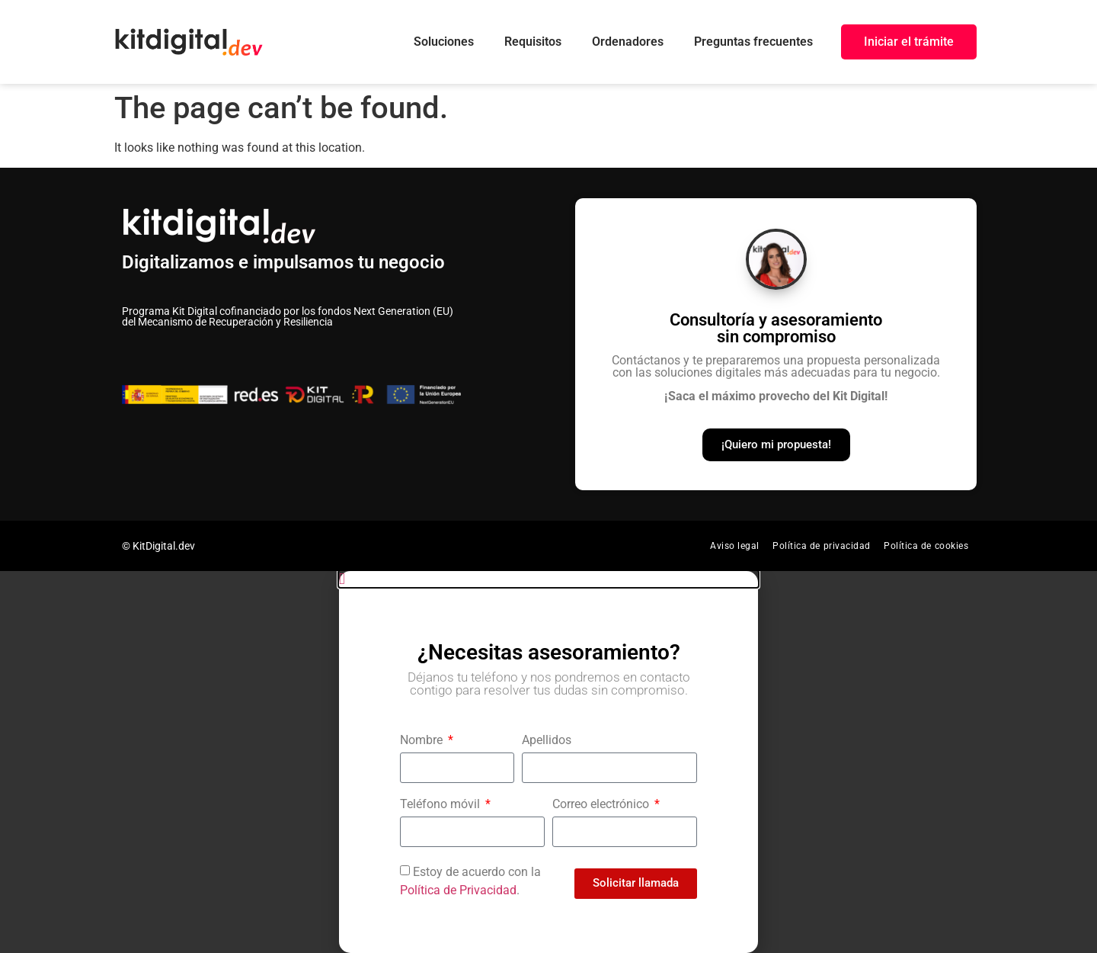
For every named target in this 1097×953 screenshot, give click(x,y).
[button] (548, 579)
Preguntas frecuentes (753, 41)
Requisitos (532, 41)
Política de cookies (926, 546)
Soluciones (444, 41)
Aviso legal (735, 546)
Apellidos (546, 740)
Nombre (423, 740)
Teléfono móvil (441, 804)
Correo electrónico (602, 804)
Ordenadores (628, 41)
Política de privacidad (822, 546)
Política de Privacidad (458, 890)
